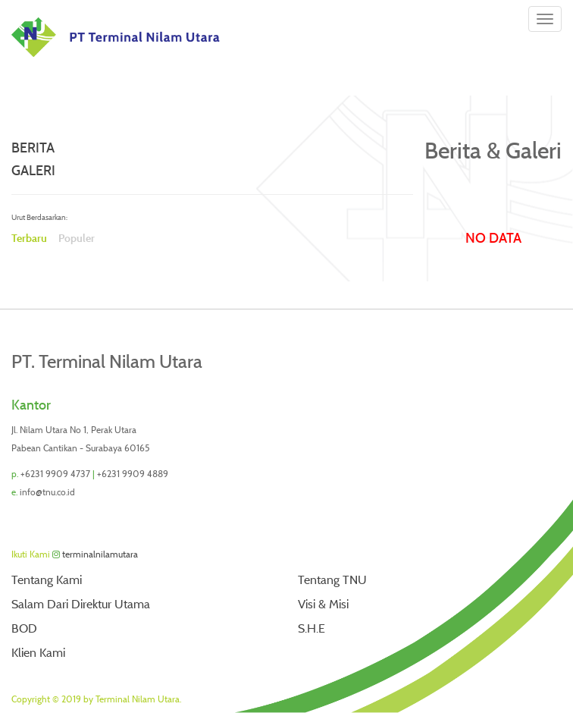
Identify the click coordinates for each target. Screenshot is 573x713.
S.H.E (311, 628)
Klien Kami (38, 652)
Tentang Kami (46, 580)
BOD (24, 628)
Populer (76, 238)
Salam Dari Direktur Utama (80, 604)
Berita (33, 148)
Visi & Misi (323, 604)
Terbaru (29, 238)
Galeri (33, 170)
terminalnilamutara (100, 554)
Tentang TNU (332, 580)
